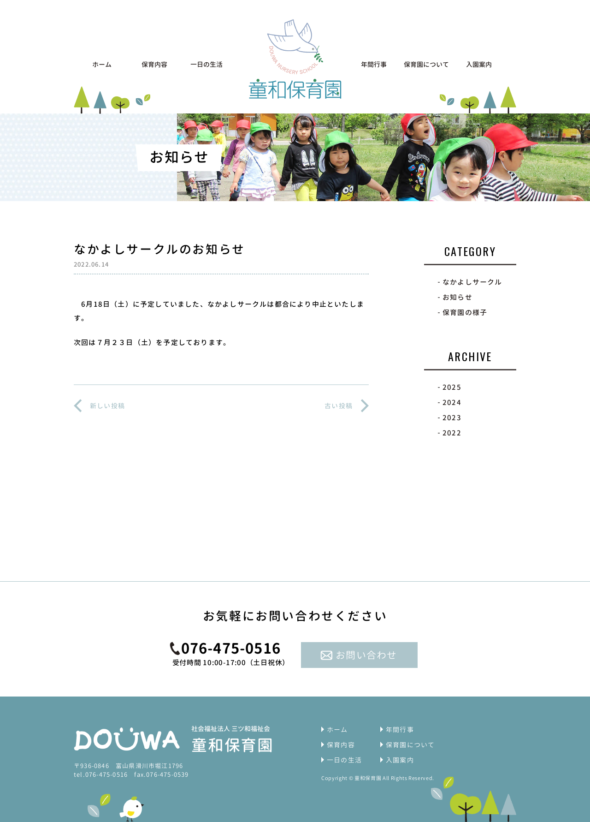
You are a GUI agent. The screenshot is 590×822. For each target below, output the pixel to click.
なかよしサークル (472, 282)
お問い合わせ (366, 655)
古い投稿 (338, 405)
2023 (451, 418)
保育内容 (154, 64)
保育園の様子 (464, 312)
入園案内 (479, 64)
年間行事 (374, 64)
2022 (451, 433)
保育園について (426, 64)
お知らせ (457, 297)
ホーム (102, 64)
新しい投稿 (107, 405)
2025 (451, 387)
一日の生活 (206, 64)
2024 (451, 402)
